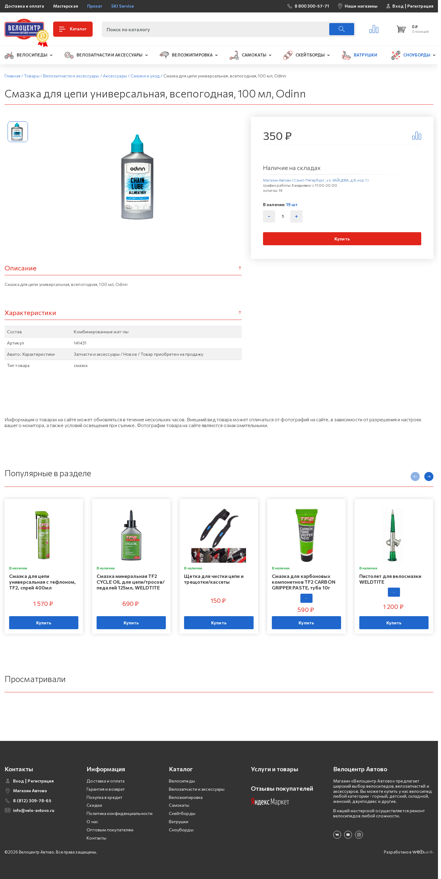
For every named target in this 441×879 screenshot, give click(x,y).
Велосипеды (182, 780)
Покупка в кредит (104, 797)
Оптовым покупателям (110, 829)
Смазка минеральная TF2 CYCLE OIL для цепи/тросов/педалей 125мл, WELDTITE (131, 581)
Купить (342, 238)
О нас (92, 821)
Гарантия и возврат (106, 789)
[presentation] (415, 476)
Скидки (94, 805)
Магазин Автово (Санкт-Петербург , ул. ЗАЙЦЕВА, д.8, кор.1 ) (316, 180)
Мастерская (65, 5)
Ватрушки (179, 821)
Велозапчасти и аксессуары (197, 789)
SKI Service (122, 5)
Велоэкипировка (186, 797)
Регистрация (420, 6)
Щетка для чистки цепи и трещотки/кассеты (213, 579)
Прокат (94, 5)
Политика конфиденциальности (119, 813)
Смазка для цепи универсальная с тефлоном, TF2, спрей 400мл (42, 581)
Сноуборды (181, 829)
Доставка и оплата (24, 5)
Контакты (96, 837)
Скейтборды (182, 813)
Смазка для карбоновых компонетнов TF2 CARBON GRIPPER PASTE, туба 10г (303, 581)
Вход (397, 6)
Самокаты (179, 805)
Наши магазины (361, 5)
